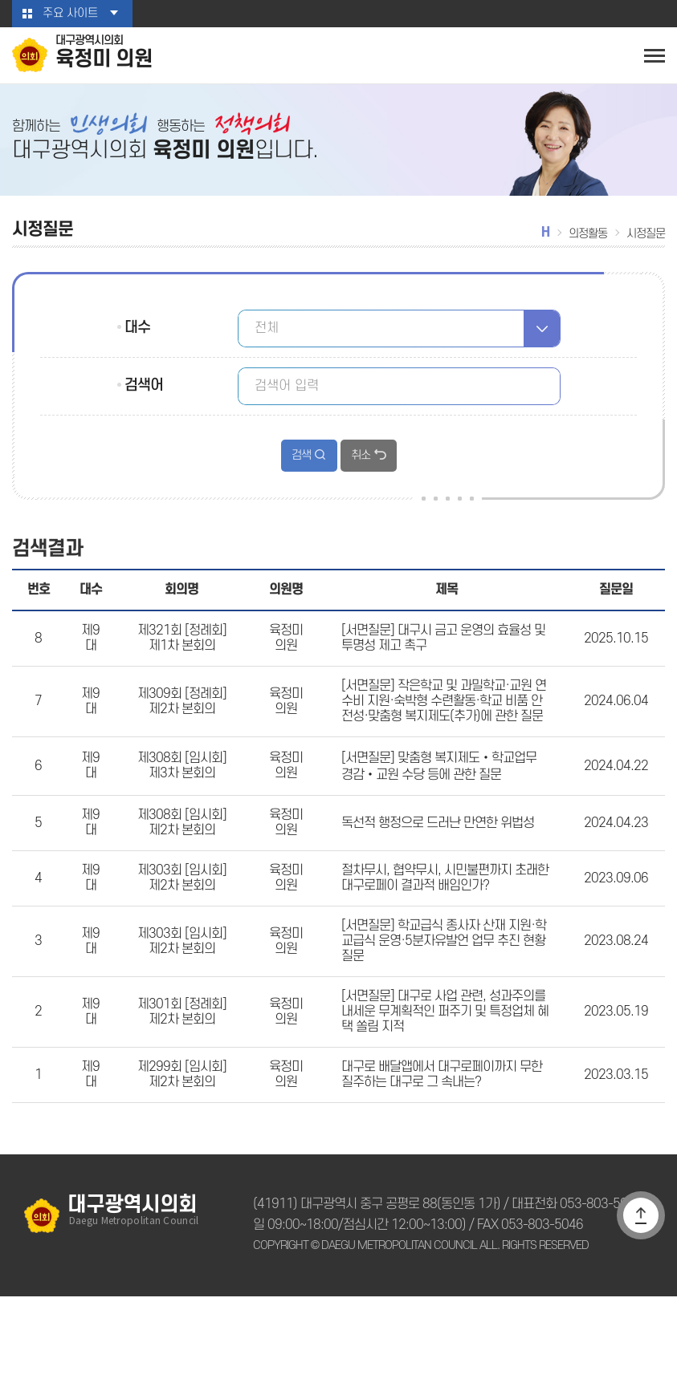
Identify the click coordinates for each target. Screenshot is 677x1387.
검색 (301, 464)
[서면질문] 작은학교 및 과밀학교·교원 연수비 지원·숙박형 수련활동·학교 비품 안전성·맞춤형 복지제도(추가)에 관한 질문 (445, 733)
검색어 (143, 393)
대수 (136, 336)
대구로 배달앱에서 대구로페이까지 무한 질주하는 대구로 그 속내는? (439, 1161)
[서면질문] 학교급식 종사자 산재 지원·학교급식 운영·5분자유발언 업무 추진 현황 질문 (445, 1006)
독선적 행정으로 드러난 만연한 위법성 (434, 869)
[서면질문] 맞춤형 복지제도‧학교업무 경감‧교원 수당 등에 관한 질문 (442, 806)
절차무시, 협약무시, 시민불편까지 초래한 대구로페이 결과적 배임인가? (441, 933)
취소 (359, 464)
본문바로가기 (0, 0)
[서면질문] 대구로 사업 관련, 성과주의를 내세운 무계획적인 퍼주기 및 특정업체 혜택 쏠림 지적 (442, 1088)
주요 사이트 (70, 14)
